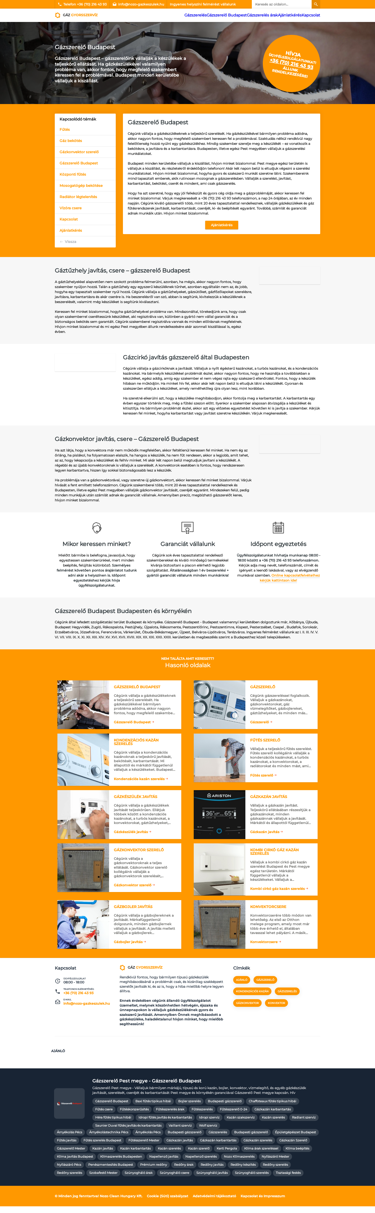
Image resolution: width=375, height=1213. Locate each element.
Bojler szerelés (189, 1108)
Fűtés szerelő (261, 775)
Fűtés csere (104, 1116)
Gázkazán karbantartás (272, 1116)
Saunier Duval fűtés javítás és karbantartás (128, 1132)
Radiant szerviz (304, 1124)
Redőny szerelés (275, 1171)
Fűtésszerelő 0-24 (233, 1116)
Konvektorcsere (263, 946)
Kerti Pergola (227, 1155)
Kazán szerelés (273, 1124)
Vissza (70, 241)
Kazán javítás (102, 1155)
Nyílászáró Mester (275, 1163)
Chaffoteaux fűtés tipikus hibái (272, 1108)
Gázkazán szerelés (257, 1147)
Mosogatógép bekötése (81, 185)
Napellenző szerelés (201, 1163)
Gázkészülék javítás (130, 831)
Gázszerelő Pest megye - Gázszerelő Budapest (146, 1088)
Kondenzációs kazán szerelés (138, 775)
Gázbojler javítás (127, 946)
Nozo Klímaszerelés (239, 1163)
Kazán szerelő (199, 1155)
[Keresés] (316, 4)
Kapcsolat (310, 15)
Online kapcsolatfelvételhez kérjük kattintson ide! (290, 578)
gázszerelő (265, 989)
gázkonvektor (247, 1012)
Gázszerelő (259, 719)
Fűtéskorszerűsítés (134, 1116)
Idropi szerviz (209, 1124)
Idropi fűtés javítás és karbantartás (165, 1124)
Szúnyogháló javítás (212, 1179)
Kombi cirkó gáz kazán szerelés (277, 890)
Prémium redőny (153, 1171)
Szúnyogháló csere (174, 1179)
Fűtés (65, 129)
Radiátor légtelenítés (78, 196)
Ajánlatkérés (290, 15)
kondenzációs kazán (252, 1001)
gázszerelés (287, 1001)
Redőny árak (183, 1171)
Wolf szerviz (208, 1132)
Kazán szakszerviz (241, 1124)
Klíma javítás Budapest (75, 1163)
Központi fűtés (73, 174)
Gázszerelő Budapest (233, 15)
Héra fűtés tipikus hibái (113, 1124)
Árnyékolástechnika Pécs (108, 1139)
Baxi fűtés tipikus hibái (153, 1108)
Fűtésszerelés (202, 1116)
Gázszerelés (205, 15)
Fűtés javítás (66, 1147)
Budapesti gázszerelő (225, 1108)
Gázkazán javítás (264, 831)
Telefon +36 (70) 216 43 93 (82, 4)
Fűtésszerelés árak (170, 1116)
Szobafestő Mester (103, 1179)
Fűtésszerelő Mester (143, 1147)
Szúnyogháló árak (139, 1179)
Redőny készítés (243, 1171)
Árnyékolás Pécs (69, 1139)
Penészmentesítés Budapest (110, 1171)
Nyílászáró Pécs (69, 1171)
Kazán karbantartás (135, 1155)
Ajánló (241, 989)
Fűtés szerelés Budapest (102, 1147)
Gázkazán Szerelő (293, 1147)
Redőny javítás (212, 1171)
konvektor (276, 1012)
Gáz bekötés (71, 140)
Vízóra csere (71, 208)
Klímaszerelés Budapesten (121, 1163)
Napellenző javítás (163, 1163)
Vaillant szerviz (180, 1132)
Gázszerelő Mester (71, 1155)
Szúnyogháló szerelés (252, 1179)
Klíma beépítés (297, 1155)
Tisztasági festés (288, 1179)
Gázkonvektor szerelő (79, 152)
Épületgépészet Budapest (295, 1139)
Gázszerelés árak (264, 15)
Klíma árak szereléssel (261, 1155)
